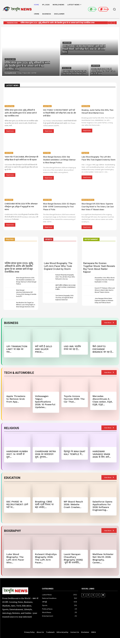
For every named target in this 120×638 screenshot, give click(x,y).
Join (93, 9)
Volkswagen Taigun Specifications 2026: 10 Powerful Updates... (45, 402)
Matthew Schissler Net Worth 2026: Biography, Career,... (103, 558)
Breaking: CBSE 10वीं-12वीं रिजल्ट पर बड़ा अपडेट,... (44, 504)
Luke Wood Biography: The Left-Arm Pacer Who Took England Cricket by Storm (58, 266)
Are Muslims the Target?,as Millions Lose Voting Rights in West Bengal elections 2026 (25, 305)
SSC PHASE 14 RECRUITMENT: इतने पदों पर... (17, 504)
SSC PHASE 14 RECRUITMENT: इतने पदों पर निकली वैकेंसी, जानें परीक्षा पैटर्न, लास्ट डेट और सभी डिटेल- (59, 113)
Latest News (67, 42)
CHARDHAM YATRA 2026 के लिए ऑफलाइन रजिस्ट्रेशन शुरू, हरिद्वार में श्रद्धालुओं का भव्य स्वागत (21, 207)
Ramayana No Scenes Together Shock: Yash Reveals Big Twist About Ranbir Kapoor (99, 267)
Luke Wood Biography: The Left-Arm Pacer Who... (15, 558)
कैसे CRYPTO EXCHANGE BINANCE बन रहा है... (103, 349)
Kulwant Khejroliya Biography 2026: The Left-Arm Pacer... (46, 558)
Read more (10, 131)
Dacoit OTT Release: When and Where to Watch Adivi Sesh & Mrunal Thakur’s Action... (105, 290)
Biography (85, 153)
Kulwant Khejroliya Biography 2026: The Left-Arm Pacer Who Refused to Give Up (65, 277)
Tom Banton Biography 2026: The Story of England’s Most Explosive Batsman (64, 298)
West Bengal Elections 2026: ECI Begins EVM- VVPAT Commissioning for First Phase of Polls (59, 207)
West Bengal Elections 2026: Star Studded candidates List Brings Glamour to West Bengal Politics (59, 160)
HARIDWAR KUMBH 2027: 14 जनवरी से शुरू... (17, 454)
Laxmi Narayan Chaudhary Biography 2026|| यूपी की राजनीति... (73, 558)
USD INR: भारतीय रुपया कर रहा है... (72, 347)
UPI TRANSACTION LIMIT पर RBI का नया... (16, 349)
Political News (10, 59)
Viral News (47, 153)
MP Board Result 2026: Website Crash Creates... (73, 504)
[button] (114, 9)
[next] (113, 22)
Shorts (104, 9)
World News (66, 68)
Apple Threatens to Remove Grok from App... (15, 399)
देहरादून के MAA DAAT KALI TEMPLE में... (74, 453)
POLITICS (10, 239)
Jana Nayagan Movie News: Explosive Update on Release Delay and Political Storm (104, 300)
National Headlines (88, 200)
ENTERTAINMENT (91, 239)
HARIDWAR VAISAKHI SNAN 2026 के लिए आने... (102, 454)
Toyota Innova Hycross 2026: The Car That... (74, 399)
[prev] (109, 22)
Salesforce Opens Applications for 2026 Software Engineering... (102, 505)
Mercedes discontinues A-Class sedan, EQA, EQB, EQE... (102, 400)
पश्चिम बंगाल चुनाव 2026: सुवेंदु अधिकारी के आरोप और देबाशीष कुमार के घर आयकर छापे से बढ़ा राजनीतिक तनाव (57, 23)
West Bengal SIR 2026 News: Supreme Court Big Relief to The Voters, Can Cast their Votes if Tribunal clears (98, 207)
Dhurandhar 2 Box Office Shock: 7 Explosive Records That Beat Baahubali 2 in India (105, 280)
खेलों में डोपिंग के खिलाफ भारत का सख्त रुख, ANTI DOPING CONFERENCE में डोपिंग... (65, 287)
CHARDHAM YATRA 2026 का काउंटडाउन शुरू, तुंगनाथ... (45, 454)
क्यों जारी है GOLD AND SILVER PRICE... (43, 349)
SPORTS (48, 239)
